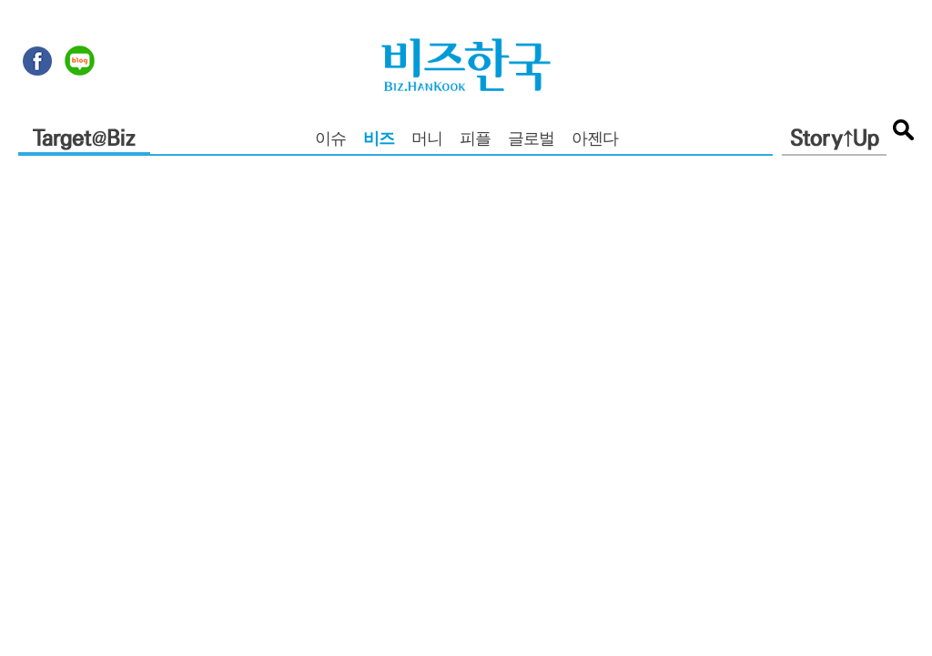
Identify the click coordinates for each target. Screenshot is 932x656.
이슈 (330, 140)
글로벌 (531, 140)
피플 (475, 140)
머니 (426, 140)
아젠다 (595, 140)
